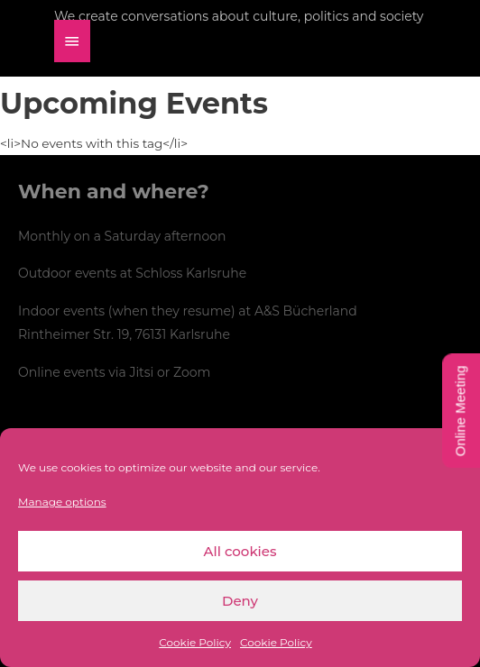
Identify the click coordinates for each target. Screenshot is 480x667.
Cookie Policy (195, 642)
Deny (240, 600)
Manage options (62, 501)
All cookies (240, 551)
